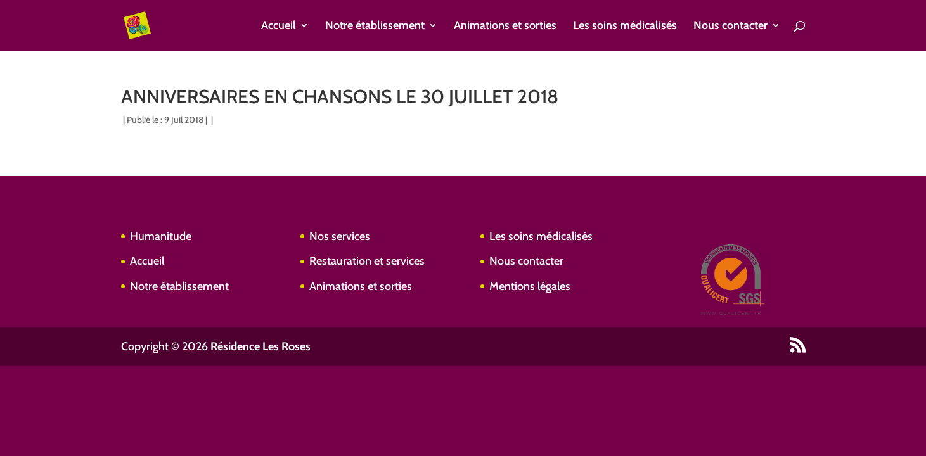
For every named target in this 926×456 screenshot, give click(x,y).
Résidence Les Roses (260, 346)
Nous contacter (730, 26)
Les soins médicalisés (625, 26)
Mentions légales (529, 286)
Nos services (339, 236)
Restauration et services (367, 261)
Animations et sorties (505, 26)
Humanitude (160, 236)
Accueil (278, 26)
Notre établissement (375, 26)
